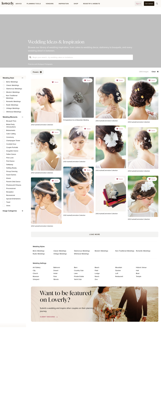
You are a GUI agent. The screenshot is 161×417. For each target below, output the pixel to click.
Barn (75, 267)
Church (35, 273)
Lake (76, 273)
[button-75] (157, 3)
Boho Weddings (38, 251)
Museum (36, 276)
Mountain (118, 267)
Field (96, 270)
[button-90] (37, 72)
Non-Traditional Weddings (124, 251)
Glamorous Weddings (82, 251)
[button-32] (138, 3)
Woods (56, 279)
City (34, 270)
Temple (138, 276)
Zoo (96, 279)
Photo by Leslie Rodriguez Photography (40, 64)
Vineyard (36, 279)
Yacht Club (78, 279)
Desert (55, 270)
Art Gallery (36, 267)
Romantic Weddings (143, 251)
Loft (116, 273)
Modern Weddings (101, 251)
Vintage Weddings (60, 254)
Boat (137, 273)
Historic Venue (141, 267)
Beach (97, 267)
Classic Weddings (59, 251)
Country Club (79, 270)
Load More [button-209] (94, 234)
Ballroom (56, 267)
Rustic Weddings (39, 254)
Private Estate (79, 276)
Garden (118, 270)
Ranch (97, 276)
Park (55, 276)
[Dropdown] (87, 80)
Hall (137, 270)
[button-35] (149, 3)
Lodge (97, 273)
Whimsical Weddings (81, 254)
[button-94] (155, 72)
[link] (78, 99)
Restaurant (119, 276)
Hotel (55, 273)
